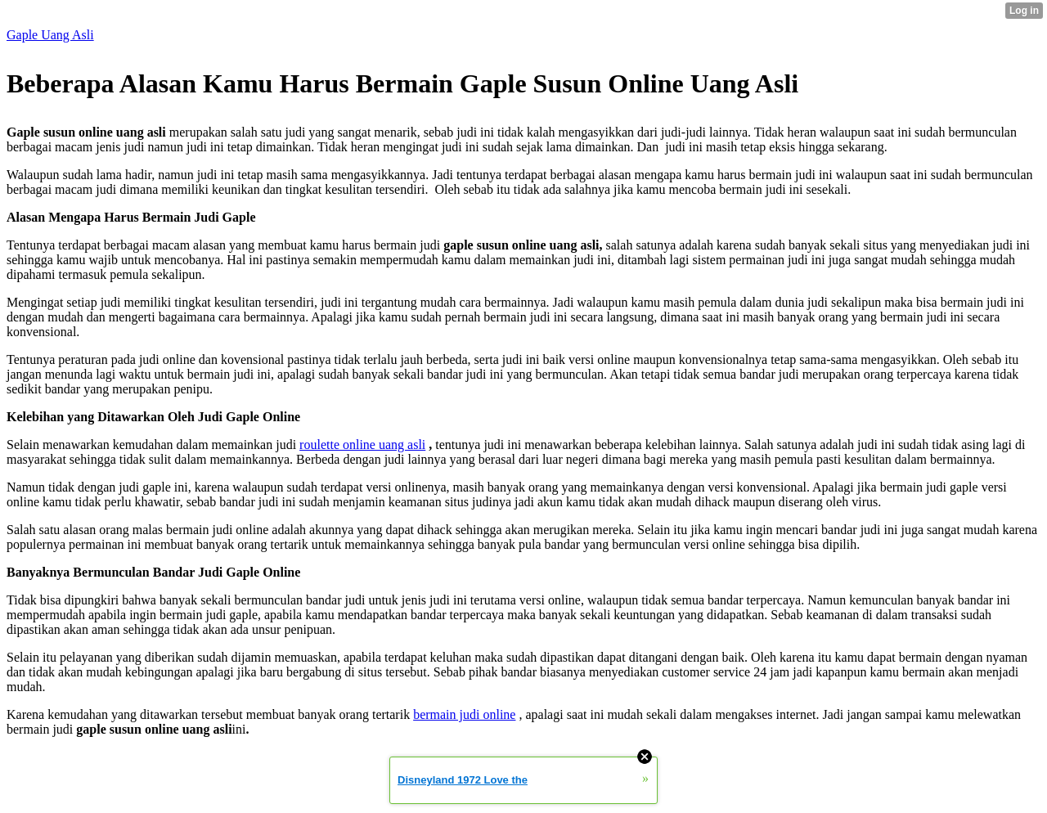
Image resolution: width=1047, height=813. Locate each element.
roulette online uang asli (362, 444)
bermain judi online (464, 714)
